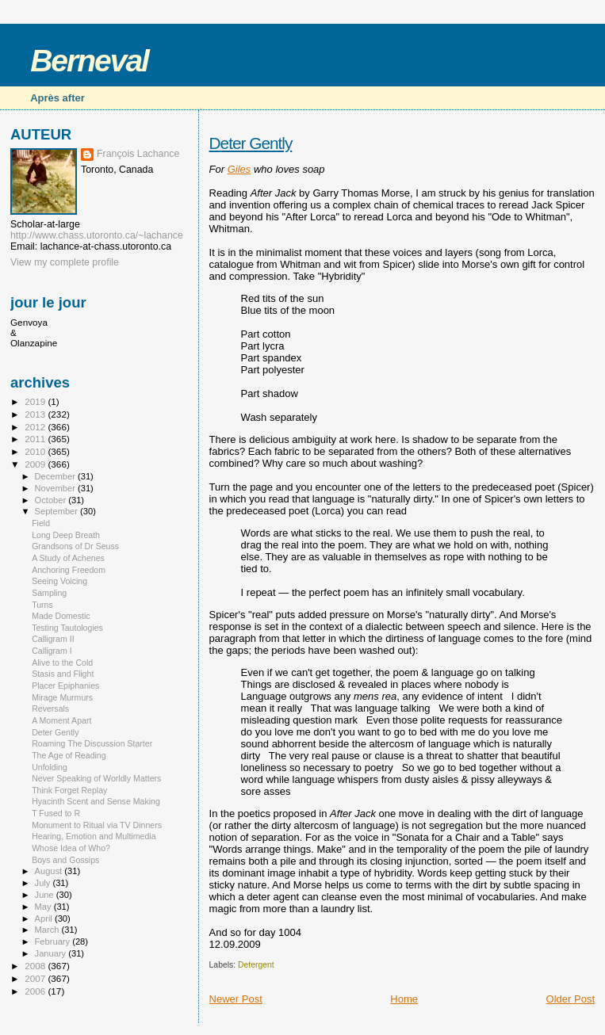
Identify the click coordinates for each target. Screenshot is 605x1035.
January (52, 953)
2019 (36, 401)
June (45, 894)
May (44, 906)
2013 (36, 414)
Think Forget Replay (69, 790)
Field (41, 523)
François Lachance (138, 153)
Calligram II (53, 639)
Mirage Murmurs (62, 697)
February (54, 941)
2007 (36, 978)
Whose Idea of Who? (71, 848)
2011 (36, 438)
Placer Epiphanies (65, 685)
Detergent (256, 965)
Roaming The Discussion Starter (92, 743)
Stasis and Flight (63, 673)
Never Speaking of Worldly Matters (96, 778)
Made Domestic (61, 616)
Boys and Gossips (65, 860)
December (56, 476)
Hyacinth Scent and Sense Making (96, 801)
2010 (36, 451)
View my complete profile (64, 262)
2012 (36, 427)
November (56, 488)
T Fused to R (56, 813)
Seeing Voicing (59, 581)
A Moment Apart (61, 720)
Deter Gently (251, 143)
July (44, 883)
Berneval (89, 61)
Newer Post (235, 999)
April (45, 918)
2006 (36, 991)
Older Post (570, 999)
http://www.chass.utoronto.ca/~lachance (96, 235)
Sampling (49, 593)
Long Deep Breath (66, 535)
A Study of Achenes (68, 558)
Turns (42, 604)
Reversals (50, 708)
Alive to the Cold (62, 662)
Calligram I (52, 650)
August (50, 871)
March (48, 929)
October (52, 500)
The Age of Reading (69, 755)
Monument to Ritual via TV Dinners (97, 825)
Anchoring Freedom (68, 570)
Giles (239, 169)
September (58, 511)
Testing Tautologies (67, 627)
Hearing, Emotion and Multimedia (93, 836)
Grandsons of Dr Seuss (75, 546)
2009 (36, 464)
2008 (36, 966)
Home (404, 999)
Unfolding (49, 767)
